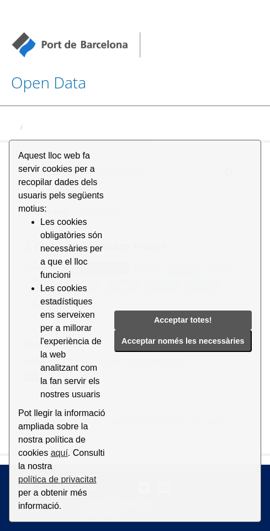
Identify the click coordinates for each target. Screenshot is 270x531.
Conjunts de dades (59, 127)
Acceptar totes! (183, 320)
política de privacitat (57, 479)
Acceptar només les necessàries (182, 341)
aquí (59, 453)
